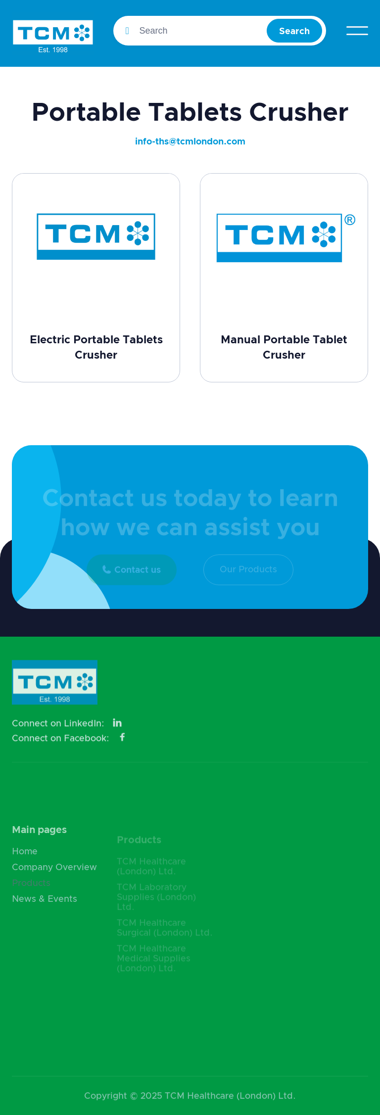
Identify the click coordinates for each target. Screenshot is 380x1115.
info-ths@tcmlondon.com (190, 142)
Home (25, 862)
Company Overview (54, 878)
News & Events (44, 910)
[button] (357, 30)
